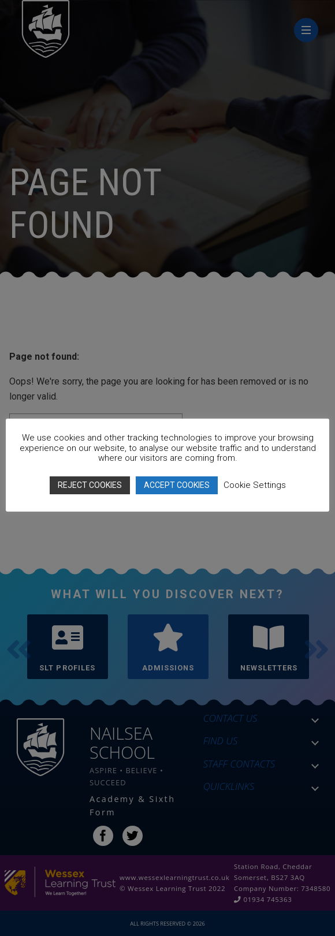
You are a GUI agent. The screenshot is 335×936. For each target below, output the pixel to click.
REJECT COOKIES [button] (90, 485)
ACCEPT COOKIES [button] (177, 485)
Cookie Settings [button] (255, 485)
